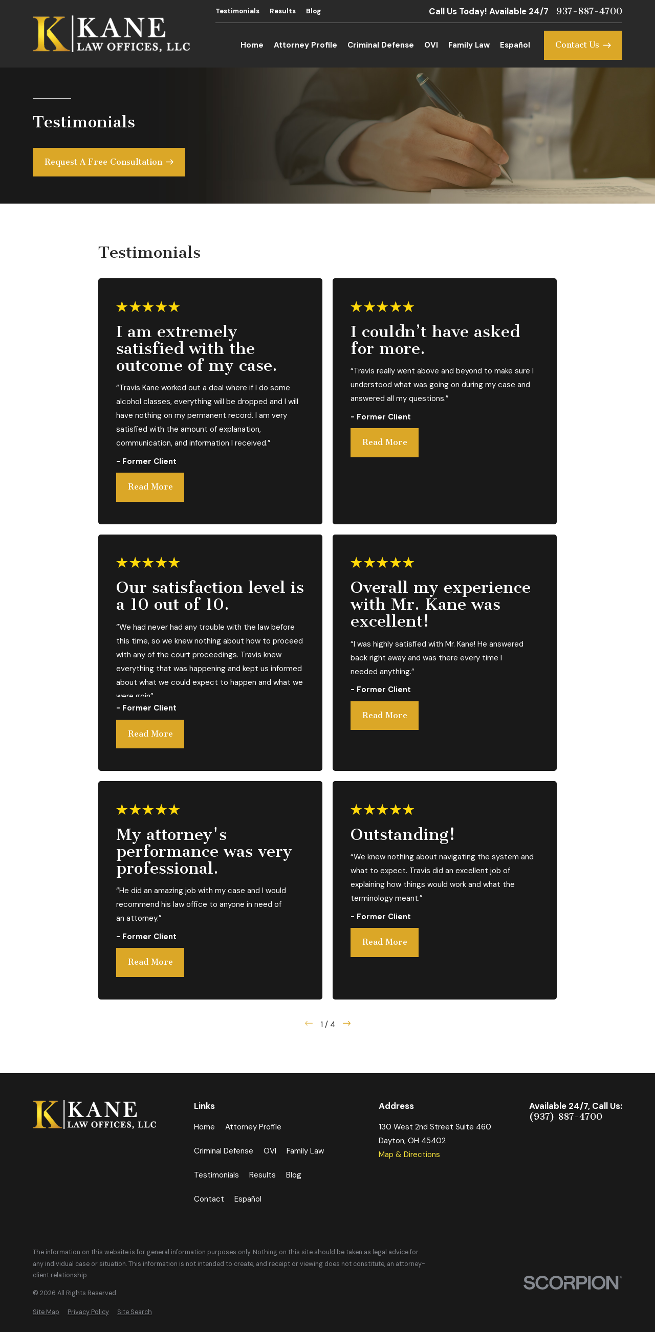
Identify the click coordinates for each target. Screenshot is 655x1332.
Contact (209, 1199)
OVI (270, 1151)
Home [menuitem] (252, 45)
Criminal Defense (223, 1151)
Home (204, 1127)
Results (283, 11)
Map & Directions (409, 1154)
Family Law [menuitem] (469, 45)
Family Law (305, 1151)
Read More (150, 487)
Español (247, 1199)
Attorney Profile (253, 1127)
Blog (313, 11)
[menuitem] (46, 1312)
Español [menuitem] (515, 45)
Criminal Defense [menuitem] (380, 45)
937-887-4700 (589, 11)
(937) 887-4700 (565, 1117)
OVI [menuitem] (431, 45)
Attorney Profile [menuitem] (305, 45)
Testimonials (237, 11)
